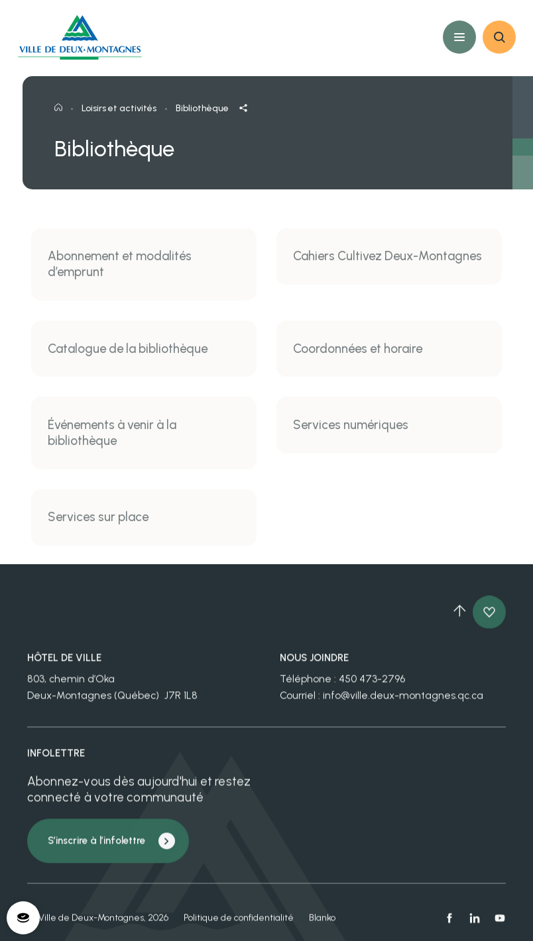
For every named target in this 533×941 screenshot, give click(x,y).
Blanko (322, 924)
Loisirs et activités (119, 118)
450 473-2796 (372, 685)
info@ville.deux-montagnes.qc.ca (403, 701)
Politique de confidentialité (239, 924)
